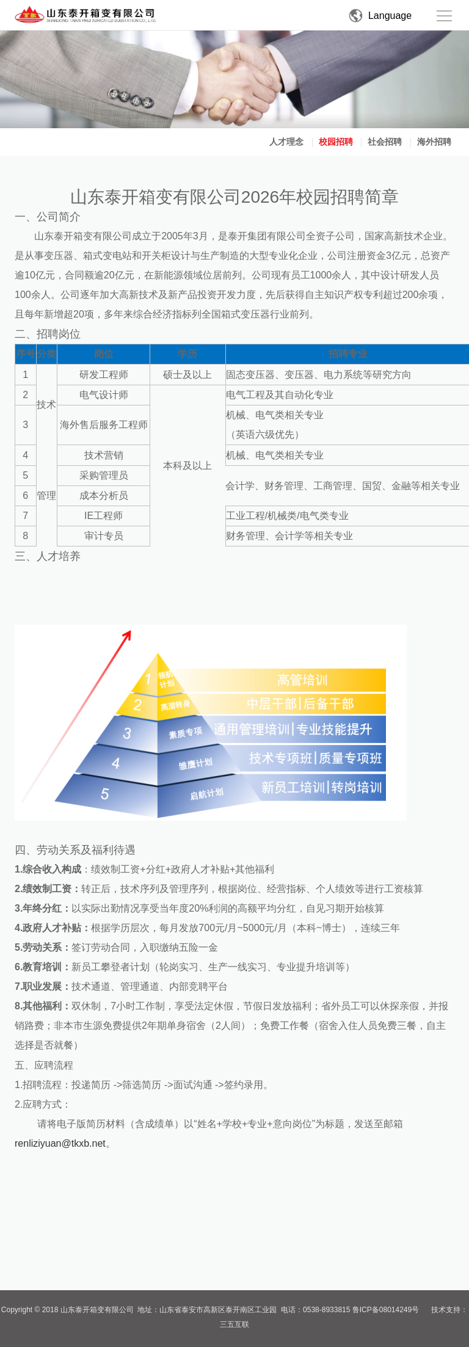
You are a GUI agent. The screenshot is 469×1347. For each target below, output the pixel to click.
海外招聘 (434, 142)
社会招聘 (385, 142)
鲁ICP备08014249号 (385, 1309)
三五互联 (234, 1324)
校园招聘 (336, 142)
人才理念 (286, 142)
